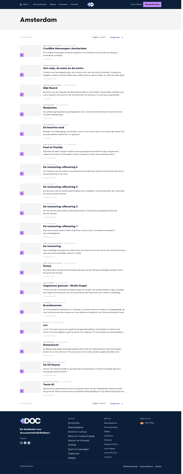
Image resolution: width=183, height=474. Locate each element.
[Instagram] (21, 442)
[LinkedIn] (28, 442)
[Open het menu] (24, 4)
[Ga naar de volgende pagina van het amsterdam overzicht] (116, 37)
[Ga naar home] (90, 4)
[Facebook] (25, 442)
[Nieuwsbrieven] (152, 4)
